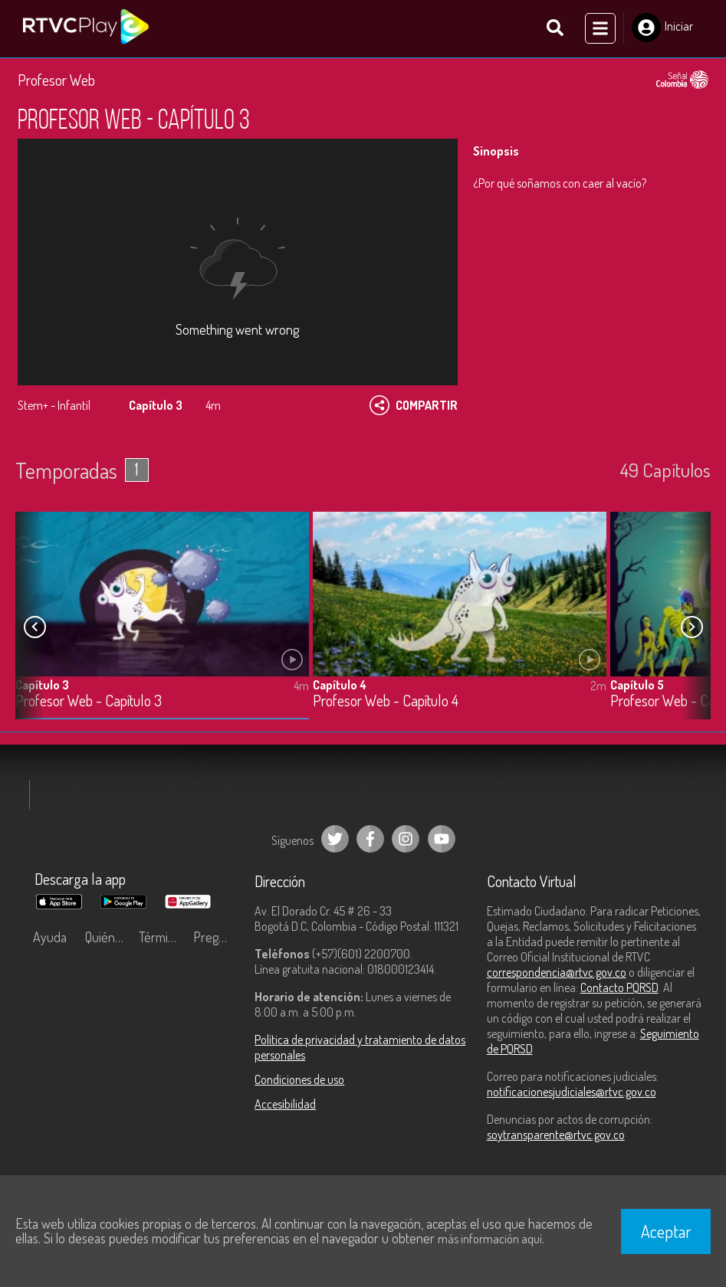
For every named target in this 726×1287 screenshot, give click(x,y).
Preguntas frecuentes (216, 937)
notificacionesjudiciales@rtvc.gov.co (571, 1092)
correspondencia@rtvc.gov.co (556, 973)
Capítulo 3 (42, 685)
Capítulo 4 (339, 685)
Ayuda (50, 937)
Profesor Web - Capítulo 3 (88, 702)
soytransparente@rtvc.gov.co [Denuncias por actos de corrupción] (556, 1135)
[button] (691, 628)
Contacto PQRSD (619, 988)
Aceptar (666, 1231)
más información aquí (490, 1238)
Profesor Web (56, 80)
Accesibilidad (285, 1104)
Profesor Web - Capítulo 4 (385, 702)
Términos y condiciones (162, 937)
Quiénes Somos (108, 937)
